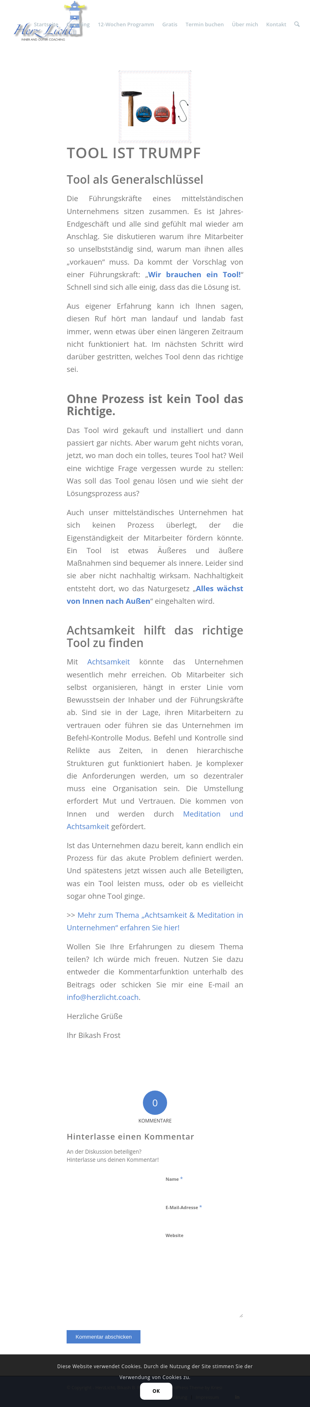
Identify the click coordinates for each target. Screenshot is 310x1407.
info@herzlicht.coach (102, 997)
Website (174, 1235)
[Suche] (297, 24)
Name (174, 1178)
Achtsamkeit (108, 661)
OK (156, 1391)
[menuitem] (46, 24)
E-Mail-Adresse (183, 1207)
